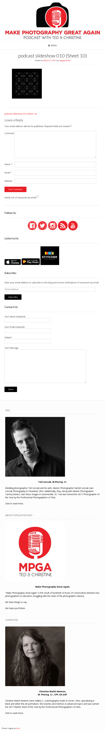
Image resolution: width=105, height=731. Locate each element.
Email (8, 172)
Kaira (18, 728)
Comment (9, 133)
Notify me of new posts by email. (20, 197)
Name (8, 164)
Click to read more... (14, 503)
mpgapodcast (64, 60)
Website (8, 181)
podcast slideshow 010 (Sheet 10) (20, 113)
